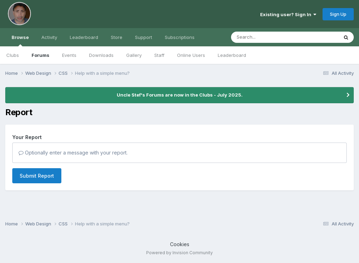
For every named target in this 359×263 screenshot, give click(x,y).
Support (143, 37)
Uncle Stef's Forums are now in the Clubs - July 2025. (180, 95)
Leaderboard (232, 55)
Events (69, 55)
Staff (159, 55)
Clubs (12, 55)
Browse (20, 40)
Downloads (101, 55)
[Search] (265, 37)
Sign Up (338, 14)
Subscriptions (180, 37)
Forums (40, 55)
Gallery (134, 55)
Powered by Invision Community (179, 252)
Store (116, 37)
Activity (49, 37)
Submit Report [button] (37, 176)
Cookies (179, 244)
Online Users (191, 55)
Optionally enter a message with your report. (73, 153)
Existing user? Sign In (288, 14)
